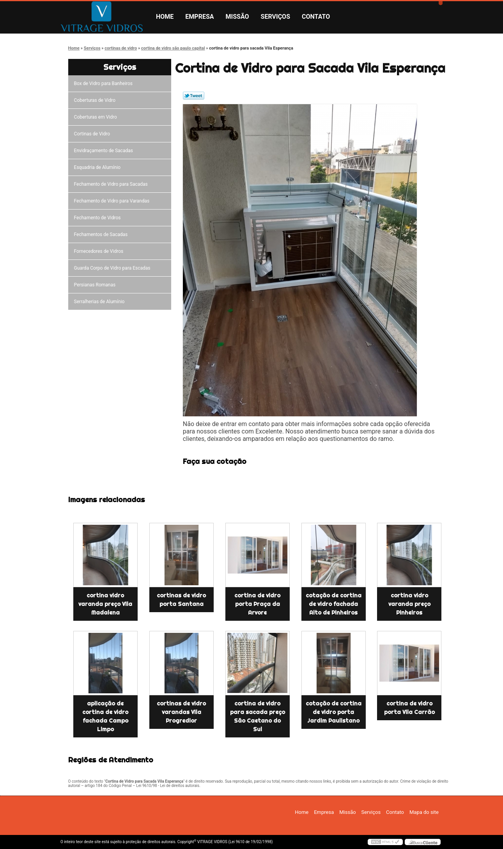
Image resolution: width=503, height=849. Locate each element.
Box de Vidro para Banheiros (104, 83)
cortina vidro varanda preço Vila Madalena (105, 604)
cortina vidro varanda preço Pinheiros (409, 604)
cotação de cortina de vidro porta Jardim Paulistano (333, 712)
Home (165, 16)
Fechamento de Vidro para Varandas (113, 201)
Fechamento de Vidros (98, 217)
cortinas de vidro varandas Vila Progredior (181, 712)
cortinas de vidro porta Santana (181, 599)
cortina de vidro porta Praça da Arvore (257, 604)
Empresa (199, 16)
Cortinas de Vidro (93, 134)
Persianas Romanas (96, 285)
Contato (316, 16)
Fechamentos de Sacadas (102, 234)
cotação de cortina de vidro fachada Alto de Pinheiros (333, 604)
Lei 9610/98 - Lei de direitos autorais (167, 785)
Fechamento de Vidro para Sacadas (112, 184)
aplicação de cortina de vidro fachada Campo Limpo (105, 716)
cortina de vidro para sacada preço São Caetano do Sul (257, 716)
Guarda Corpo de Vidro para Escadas (113, 268)
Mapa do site (424, 812)
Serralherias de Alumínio (100, 301)
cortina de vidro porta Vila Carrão (409, 708)
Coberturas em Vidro (96, 117)
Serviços (275, 16)
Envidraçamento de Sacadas (104, 150)
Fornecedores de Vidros (100, 251)
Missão (237, 16)
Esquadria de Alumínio (98, 167)
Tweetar (193, 95)
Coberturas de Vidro (96, 100)
